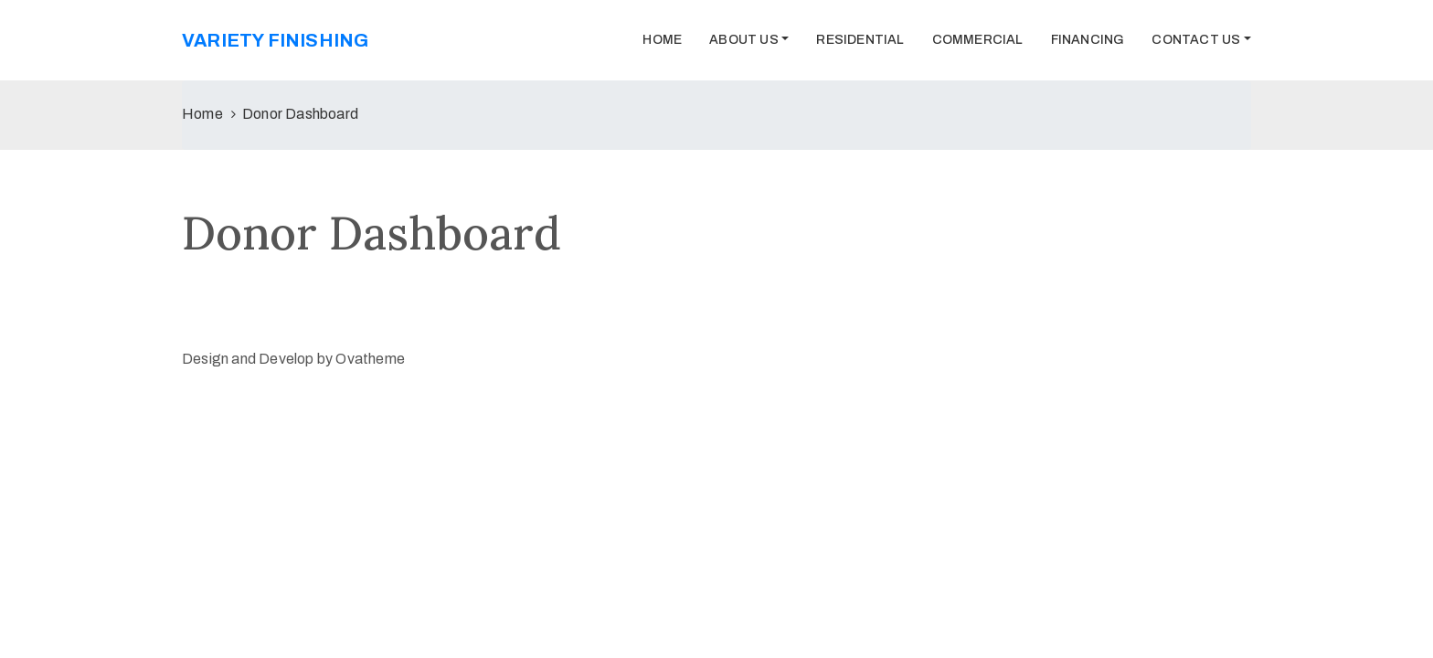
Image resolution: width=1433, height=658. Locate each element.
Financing (1088, 40)
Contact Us (1196, 40)
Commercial (978, 40)
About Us (744, 40)
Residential (860, 40)
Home (662, 40)
